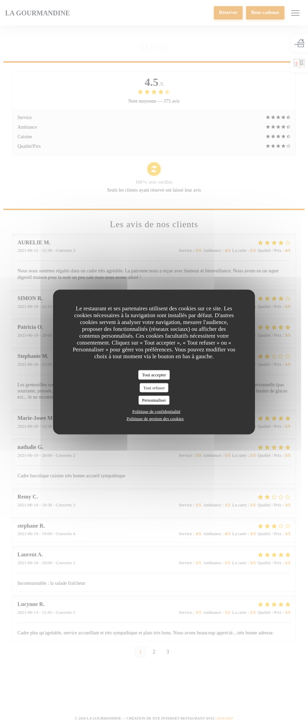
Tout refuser (154, 387)
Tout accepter (154, 374)
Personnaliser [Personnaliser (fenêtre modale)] (154, 400)
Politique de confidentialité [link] (156, 411)
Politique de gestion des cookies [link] (155, 418)
